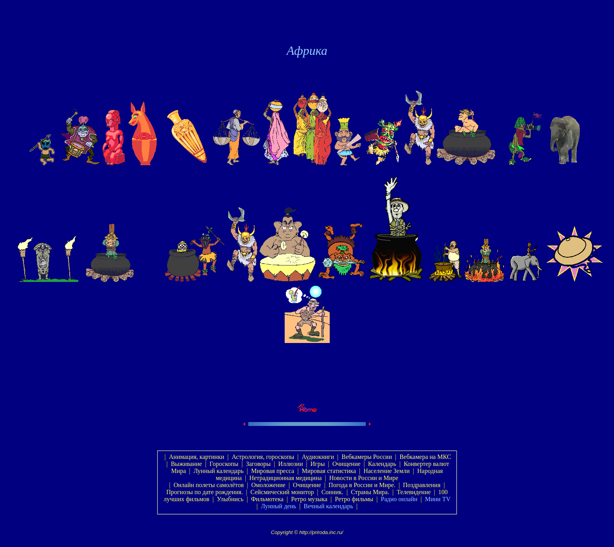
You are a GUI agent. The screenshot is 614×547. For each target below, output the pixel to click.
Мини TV (437, 499)
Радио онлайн (399, 499)
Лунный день (278, 506)
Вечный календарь (328, 506)
